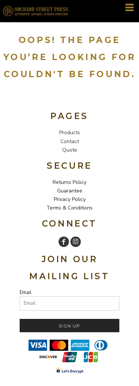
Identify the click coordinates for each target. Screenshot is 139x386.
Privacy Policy (70, 199)
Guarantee (69, 190)
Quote (69, 150)
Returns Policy (69, 182)
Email (26, 292)
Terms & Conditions (69, 207)
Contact (69, 141)
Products (69, 132)
